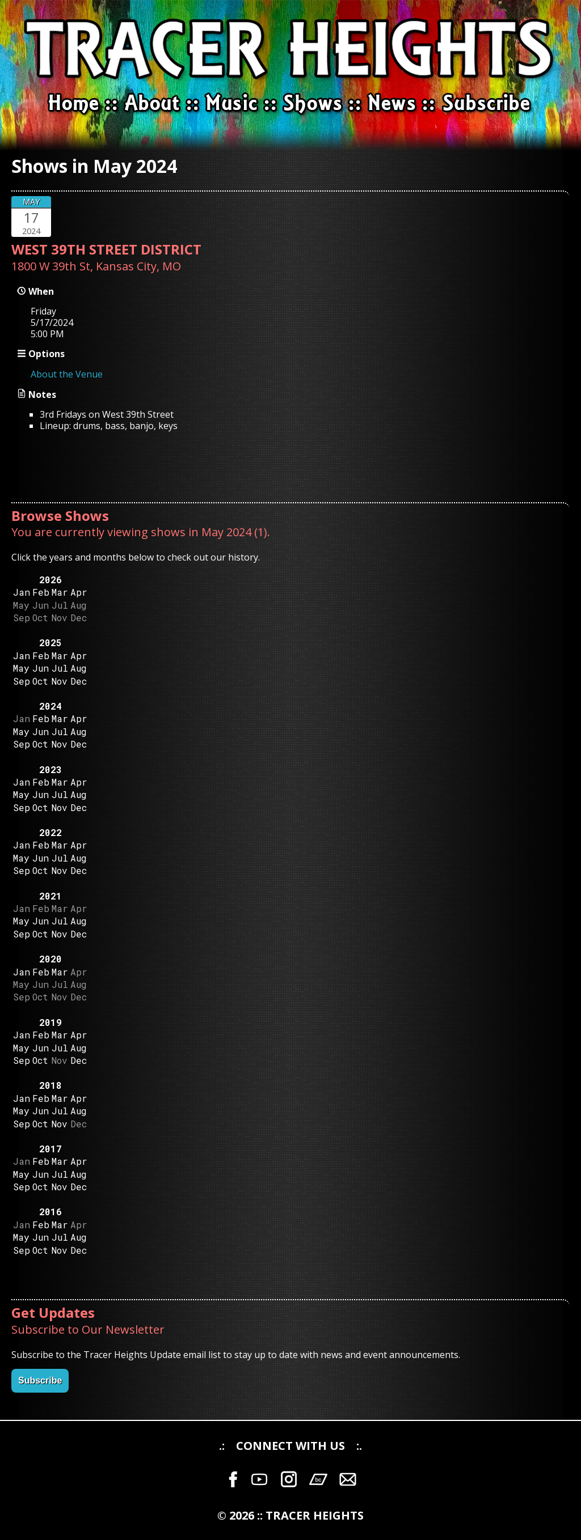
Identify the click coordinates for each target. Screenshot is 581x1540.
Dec (78, 681)
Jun (40, 668)
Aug (78, 668)
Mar (60, 592)
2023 (50, 769)
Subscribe (40, 1380)
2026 (50, 580)
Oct (40, 681)
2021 (50, 896)
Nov (60, 681)
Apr (78, 592)
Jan (21, 592)
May (21, 668)
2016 (50, 1211)
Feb (40, 592)
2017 (50, 1149)
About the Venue (67, 374)
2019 (50, 1022)
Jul (60, 668)
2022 (50, 832)
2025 (50, 642)
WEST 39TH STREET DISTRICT (106, 249)
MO (171, 266)
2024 (50, 706)
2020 (50, 959)
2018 (50, 1085)
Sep (21, 681)
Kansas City (126, 266)
